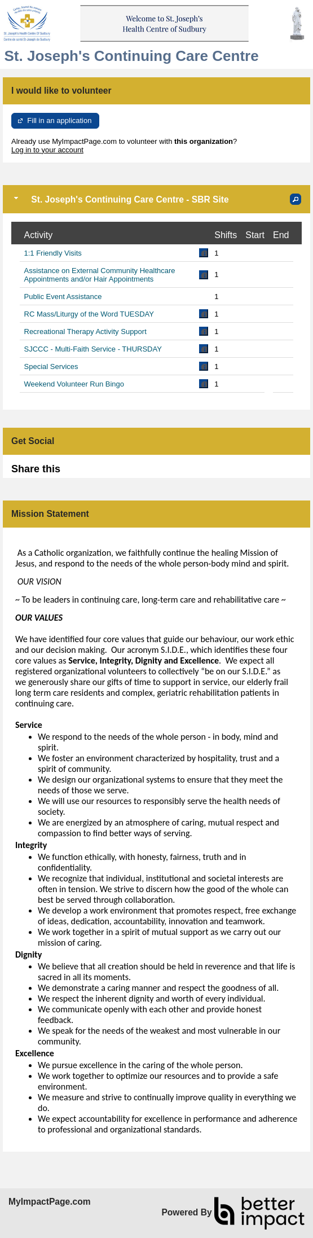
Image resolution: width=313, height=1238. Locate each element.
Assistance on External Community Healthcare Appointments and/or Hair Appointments (99, 274)
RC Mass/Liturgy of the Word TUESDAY (89, 314)
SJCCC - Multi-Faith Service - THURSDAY (93, 349)
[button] (295, 199)
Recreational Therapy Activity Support (85, 331)
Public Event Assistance (63, 296)
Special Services (51, 366)
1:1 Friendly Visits (53, 253)
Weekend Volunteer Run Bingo (74, 384)
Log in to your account (47, 150)
